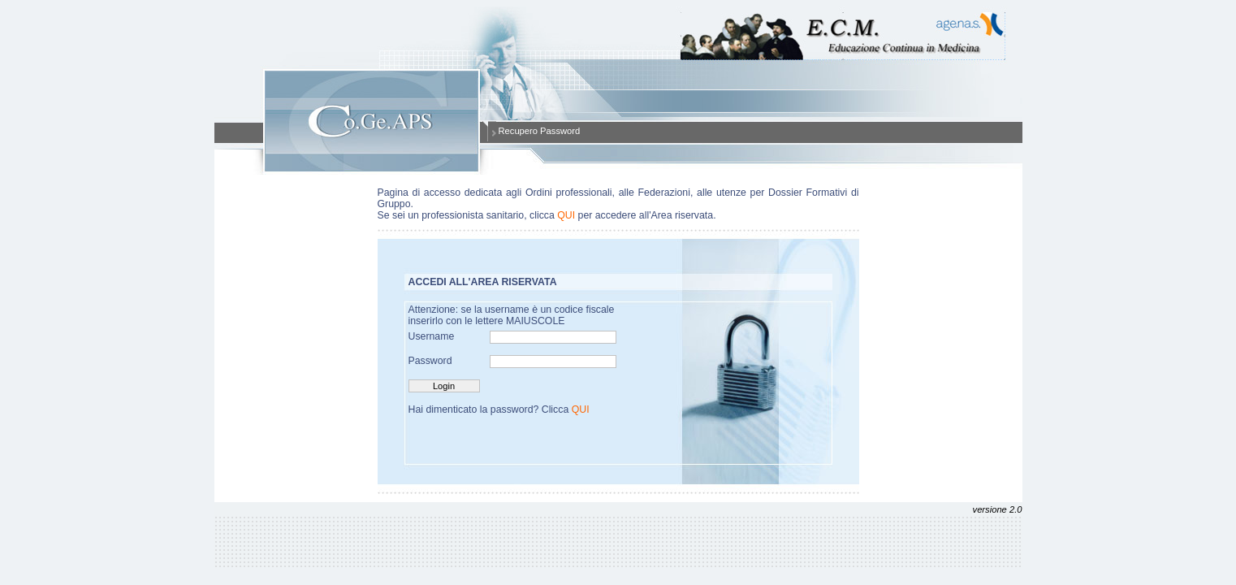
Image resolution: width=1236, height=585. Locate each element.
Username (431, 336)
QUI (566, 215)
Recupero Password (540, 131)
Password (430, 360)
